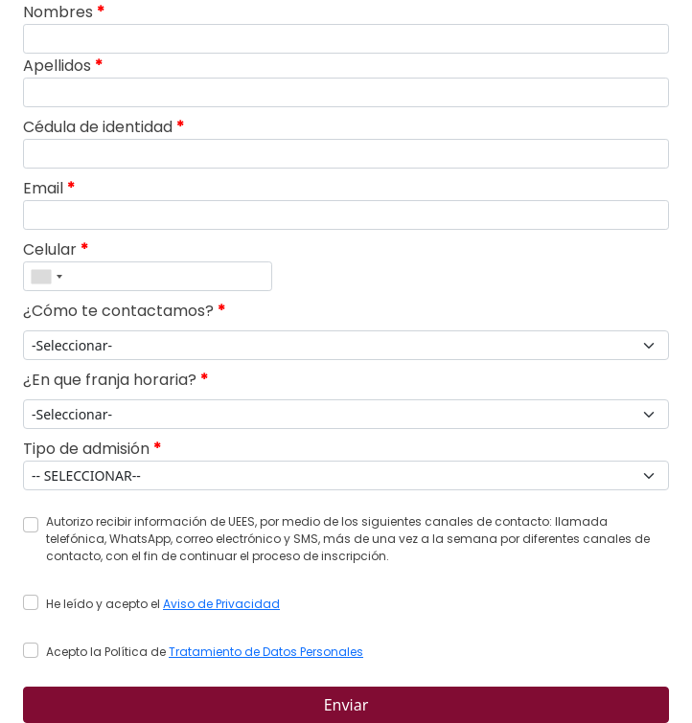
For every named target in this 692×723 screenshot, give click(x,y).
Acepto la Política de (204, 652)
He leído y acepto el (163, 604)
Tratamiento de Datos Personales (266, 652)
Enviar (346, 704)
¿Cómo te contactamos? (124, 311)
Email (49, 188)
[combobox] (46, 276)
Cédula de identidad (103, 127)
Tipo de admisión (92, 449)
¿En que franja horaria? (115, 380)
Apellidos (63, 66)
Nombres (63, 12)
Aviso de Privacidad (221, 604)
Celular (55, 249)
